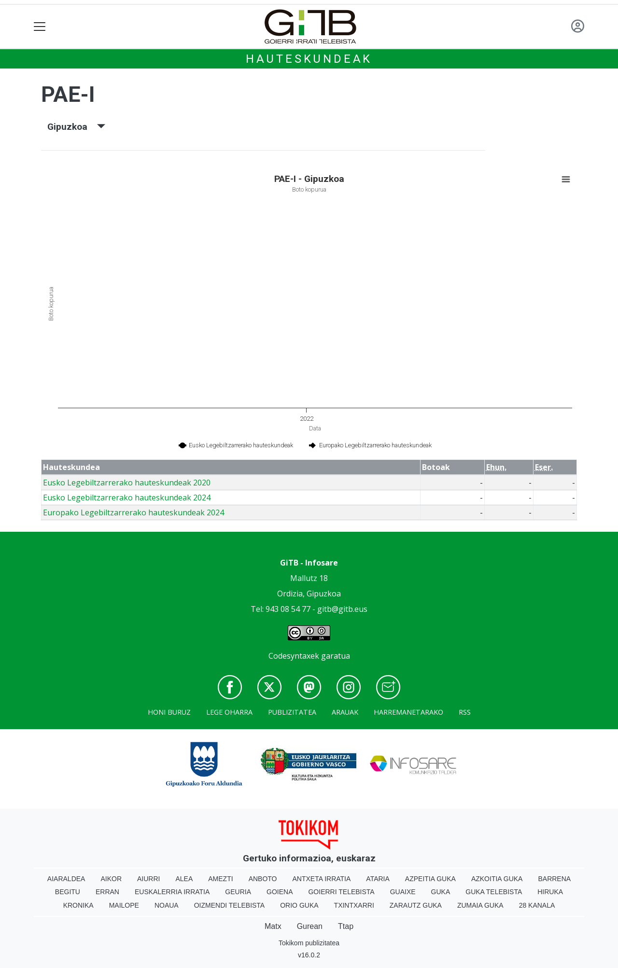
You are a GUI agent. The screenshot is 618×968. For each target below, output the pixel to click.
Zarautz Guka (416, 905)
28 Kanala (537, 905)
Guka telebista (493, 892)
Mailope (124, 905)
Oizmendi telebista (229, 905)
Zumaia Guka (480, 905)
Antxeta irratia (322, 879)
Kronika (78, 905)
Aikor (111, 879)
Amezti (220, 879)
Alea (184, 879)
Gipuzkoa (76, 126)
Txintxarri (354, 905)
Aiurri (148, 879)
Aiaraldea (66, 879)
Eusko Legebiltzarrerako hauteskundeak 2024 (127, 497)
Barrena (554, 879)
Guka (440, 892)
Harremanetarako (408, 712)
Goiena (280, 892)
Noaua (166, 905)
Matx (273, 926)
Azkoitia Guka (497, 879)
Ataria (378, 879)
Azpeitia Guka (430, 879)
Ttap (345, 926)
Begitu (67, 892)
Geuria (238, 892)
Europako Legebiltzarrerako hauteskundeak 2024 (133, 512)
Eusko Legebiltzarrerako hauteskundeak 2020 (127, 482)
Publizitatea (292, 712)
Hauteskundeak (309, 59)
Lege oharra (229, 712)
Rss (465, 712)
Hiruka (550, 892)
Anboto (263, 879)
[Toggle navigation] (39, 26)
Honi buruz (169, 712)
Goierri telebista (341, 892)
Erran (107, 892)
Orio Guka (299, 905)
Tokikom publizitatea (309, 943)
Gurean (310, 926)
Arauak (345, 712)
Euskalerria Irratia (172, 892)
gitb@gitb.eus (342, 609)
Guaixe (403, 892)
